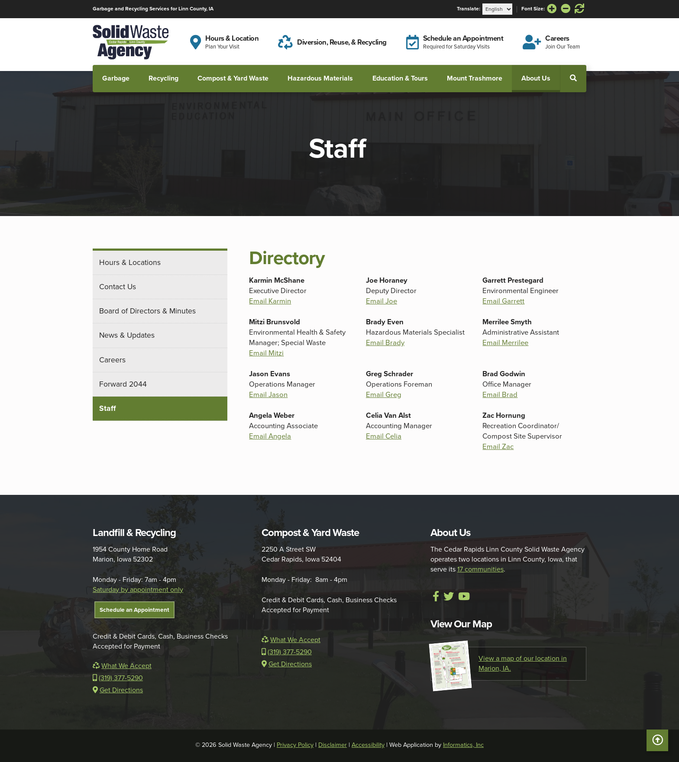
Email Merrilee (505, 342)
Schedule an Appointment (134, 609)
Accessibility (368, 744)
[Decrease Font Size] (565, 9)
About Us (535, 78)
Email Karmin (270, 301)
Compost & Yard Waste (232, 78)
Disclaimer (332, 744)
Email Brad (499, 394)
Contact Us (117, 286)
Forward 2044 (123, 384)
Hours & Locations (130, 262)
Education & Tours (400, 78)
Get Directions (118, 690)
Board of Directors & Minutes (147, 310)
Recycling (163, 78)
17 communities (480, 569)
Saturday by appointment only (138, 589)
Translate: (468, 9)
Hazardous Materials (320, 78)
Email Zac (498, 446)
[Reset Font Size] (579, 9)
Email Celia (383, 436)
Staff (107, 408)
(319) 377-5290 (118, 678)
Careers (112, 359)
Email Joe (381, 301)
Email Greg (383, 394)
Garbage (115, 78)
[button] (573, 77)
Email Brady (385, 342)
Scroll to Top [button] (657, 742)
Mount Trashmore (474, 78)
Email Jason (268, 394)
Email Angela (270, 436)
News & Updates (127, 335)
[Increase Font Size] (551, 9)
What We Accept (122, 666)
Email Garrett (503, 301)
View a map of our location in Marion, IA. (498, 664)
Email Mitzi (266, 353)
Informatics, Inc (463, 744)
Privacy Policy (295, 744)
